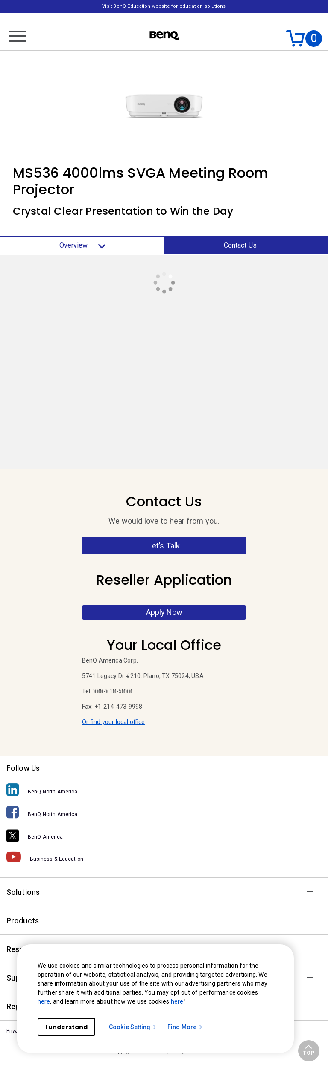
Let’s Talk (164, 545)
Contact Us (240, 245)
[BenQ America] (164, 834)
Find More (185, 1027)
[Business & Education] (164, 856)
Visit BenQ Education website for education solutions (164, 6)
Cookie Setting (133, 1027)
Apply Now (164, 612)
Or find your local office (113, 721)
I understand (66, 1027)
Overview (82, 245)
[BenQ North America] (164, 789)
